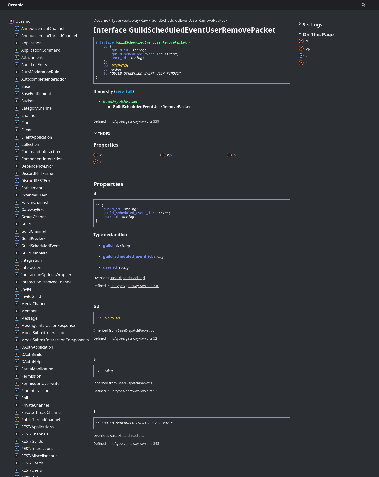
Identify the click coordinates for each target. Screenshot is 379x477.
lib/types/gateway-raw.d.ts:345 (135, 443)
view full (124, 91)
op (106, 66)
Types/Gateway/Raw (129, 20)
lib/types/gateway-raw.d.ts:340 (135, 285)
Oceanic (15, 4)
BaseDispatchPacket (120, 101)
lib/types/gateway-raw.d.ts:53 (134, 391)
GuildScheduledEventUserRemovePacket (188, 20)
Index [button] (101, 133)
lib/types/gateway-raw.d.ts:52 (134, 338)
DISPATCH (120, 66)
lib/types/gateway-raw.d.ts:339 (135, 121)
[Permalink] (100, 193)
